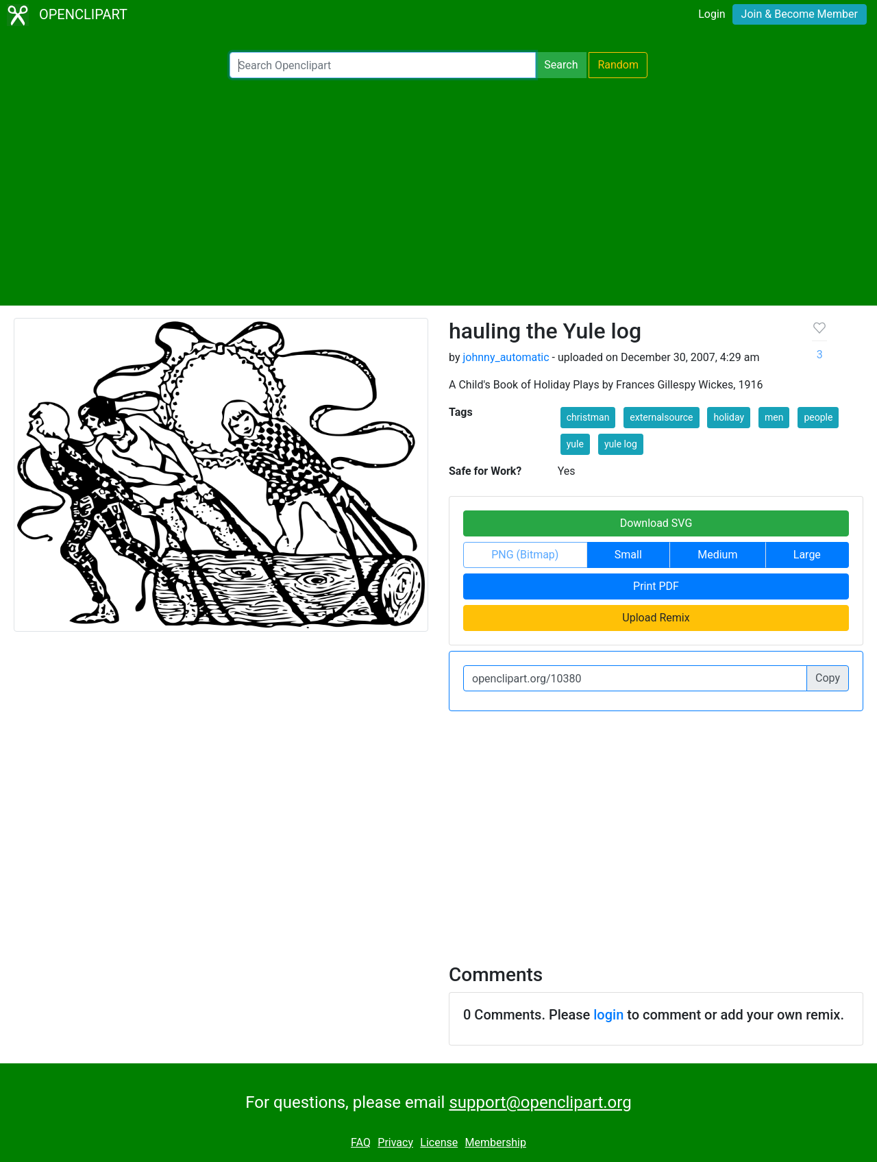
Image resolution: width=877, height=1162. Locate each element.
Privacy (395, 1142)
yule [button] (575, 443)
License (439, 1142)
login (608, 1014)
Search (561, 64)
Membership (495, 1142)
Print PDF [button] (656, 586)
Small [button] (628, 554)
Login (711, 14)
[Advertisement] (438, 192)
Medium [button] (717, 554)
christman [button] (588, 417)
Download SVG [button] (656, 523)
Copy (827, 677)
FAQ (361, 1142)
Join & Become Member (799, 14)
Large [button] (807, 554)
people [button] (818, 417)
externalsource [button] (661, 417)
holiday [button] (728, 417)
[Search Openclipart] (383, 65)
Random (618, 64)
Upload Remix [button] (655, 617)
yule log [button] (620, 443)
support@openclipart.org (540, 1102)
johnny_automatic (505, 357)
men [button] (774, 417)
